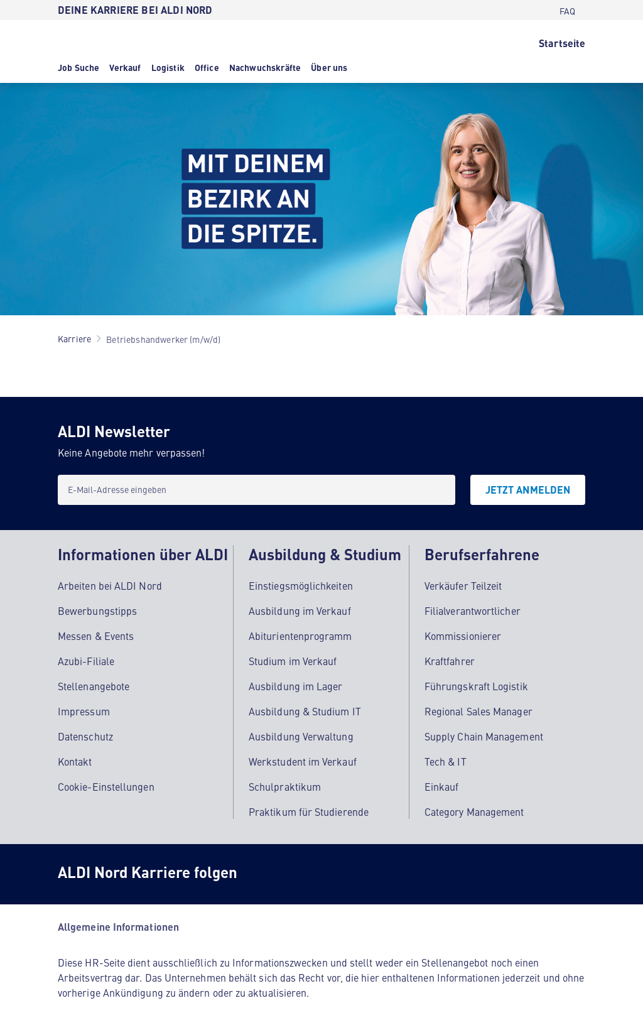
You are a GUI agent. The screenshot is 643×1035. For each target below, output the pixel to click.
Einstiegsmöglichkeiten (301, 585)
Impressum (84, 711)
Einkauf (441, 786)
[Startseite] (562, 42)
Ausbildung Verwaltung (301, 736)
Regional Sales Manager (478, 711)
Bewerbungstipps (97, 610)
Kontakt (75, 761)
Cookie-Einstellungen (106, 786)
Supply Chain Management (483, 736)
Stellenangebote (93, 686)
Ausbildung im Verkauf (300, 610)
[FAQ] (567, 10)
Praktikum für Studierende (309, 811)
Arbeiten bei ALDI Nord (110, 585)
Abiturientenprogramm (300, 635)
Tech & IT (445, 761)
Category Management (474, 811)
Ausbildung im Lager (296, 686)
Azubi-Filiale (86, 661)
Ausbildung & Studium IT (305, 711)
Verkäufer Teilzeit (463, 585)
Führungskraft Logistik (476, 686)
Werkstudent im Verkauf (303, 761)
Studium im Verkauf (293, 661)
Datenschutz (85, 736)
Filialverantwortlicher (472, 610)
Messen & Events (96, 635)
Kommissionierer (462, 635)
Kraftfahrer (449, 661)
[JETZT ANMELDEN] (527, 490)
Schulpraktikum (285, 786)
